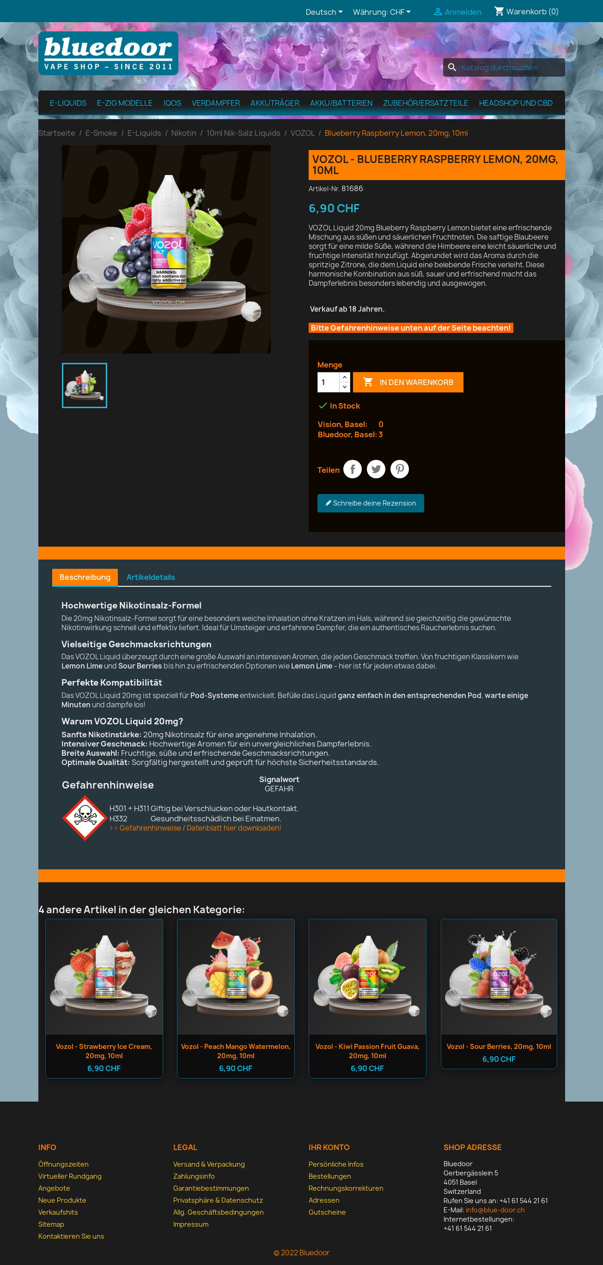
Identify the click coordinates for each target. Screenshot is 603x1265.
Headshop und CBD (516, 103)
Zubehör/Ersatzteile (426, 103)
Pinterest (399, 469)
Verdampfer (216, 103)
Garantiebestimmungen (211, 1188)
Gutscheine (327, 1212)
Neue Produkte (62, 1200)
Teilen (352, 469)
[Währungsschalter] (402, 12)
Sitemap (51, 1224)
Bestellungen (330, 1176)
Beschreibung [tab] (85, 577)
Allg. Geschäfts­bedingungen (218, 1212)
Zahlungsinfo (194, 1176)
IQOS (172, 103)
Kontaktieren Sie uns (71, 1236)
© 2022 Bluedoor (301, 1253)
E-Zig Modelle (125, 103)
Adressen (324, 1200)
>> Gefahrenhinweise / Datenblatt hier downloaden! (195, 828)
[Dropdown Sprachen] (326, 12)
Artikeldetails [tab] (151, 577)
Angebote (54, 1188)
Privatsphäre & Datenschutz (218, 1200)
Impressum (190, 1224)
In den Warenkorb (408, 382)
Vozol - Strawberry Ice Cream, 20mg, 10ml (104, 1051)
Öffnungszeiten (63, 1164)
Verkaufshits (58, 1212)
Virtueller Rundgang (70, 1176)
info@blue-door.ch (495, 1209)
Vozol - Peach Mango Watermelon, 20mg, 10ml (236, 1051)
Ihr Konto (329, 1147)
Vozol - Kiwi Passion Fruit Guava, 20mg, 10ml (368, 1051)
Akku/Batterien (341, 103)
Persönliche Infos (336, 1164)
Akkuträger (274, 103)
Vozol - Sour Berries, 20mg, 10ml (499, 1046)
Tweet (376, 469)
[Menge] (328, 382)
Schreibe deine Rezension (370, 503)
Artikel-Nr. (324, 188)
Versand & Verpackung (209, 1164)
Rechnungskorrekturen (346, 1188)
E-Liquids (68, 103)
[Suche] (504, 67)
